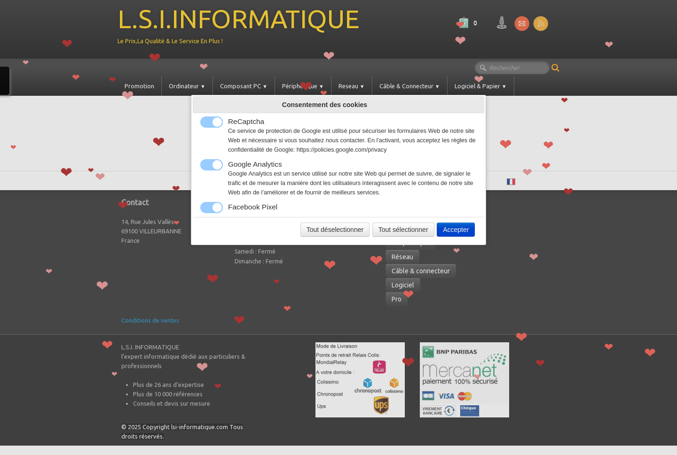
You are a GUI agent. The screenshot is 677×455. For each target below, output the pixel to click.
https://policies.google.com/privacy (342, 150)
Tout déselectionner (335, 229)
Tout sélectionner (403, 229)
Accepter (456, 229)
